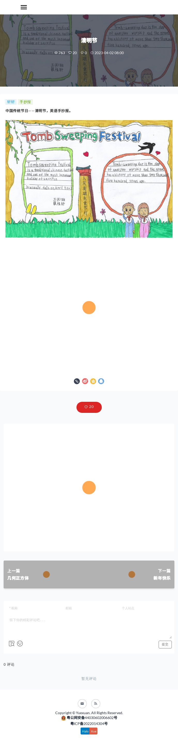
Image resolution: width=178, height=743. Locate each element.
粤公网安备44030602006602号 (89, 718)
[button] (89, 407)
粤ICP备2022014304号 (89, 723)
